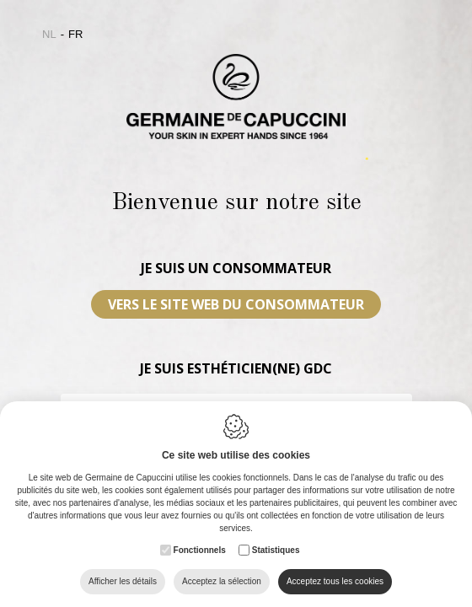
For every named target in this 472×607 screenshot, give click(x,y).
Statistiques (276, 550)
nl (49, 34)
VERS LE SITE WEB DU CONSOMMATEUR (236, 304)
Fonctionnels (200, 550)
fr (75, 34)
